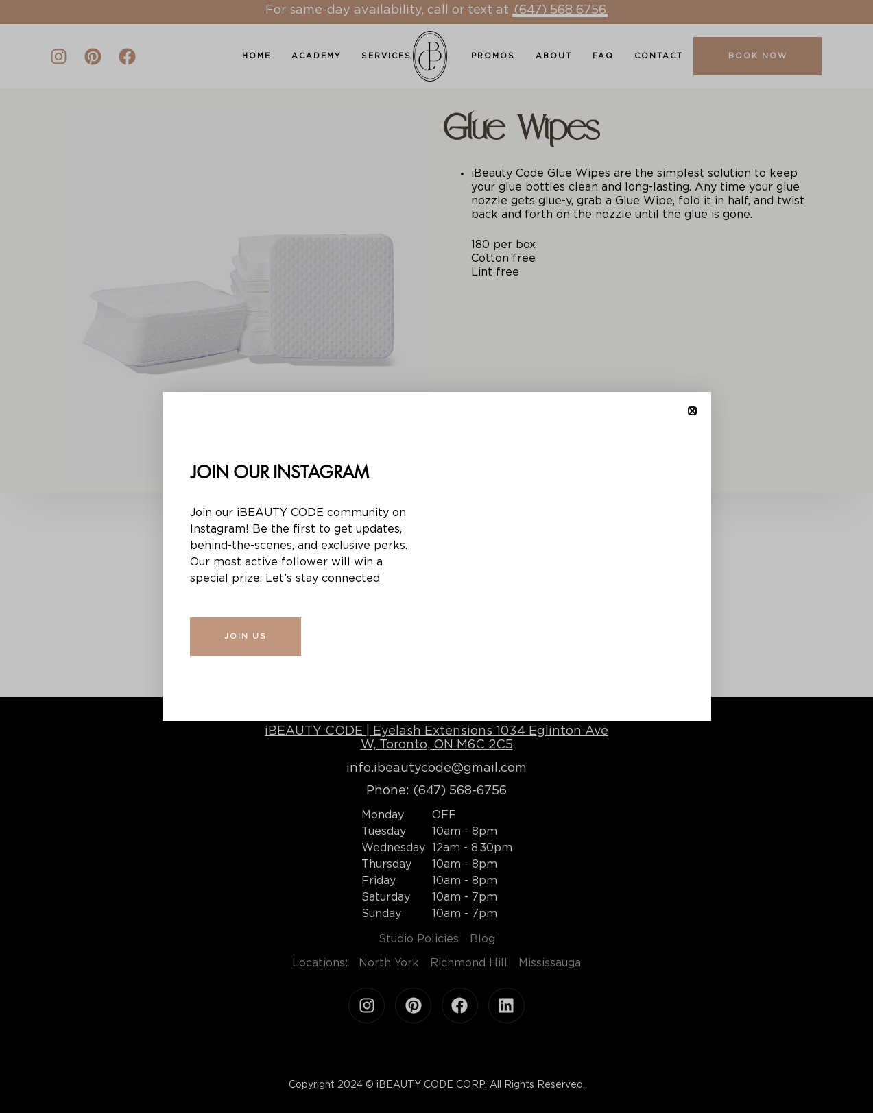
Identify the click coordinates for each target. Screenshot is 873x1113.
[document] (436, 556)
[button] (692, 411)
